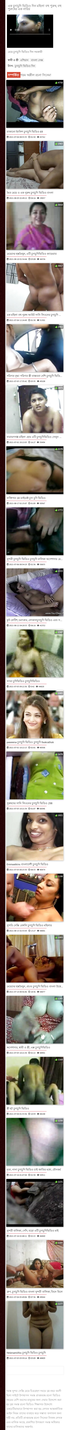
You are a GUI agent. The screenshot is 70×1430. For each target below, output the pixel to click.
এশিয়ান (24, 60)
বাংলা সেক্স (37, 60)
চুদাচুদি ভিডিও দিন (25, 66)
